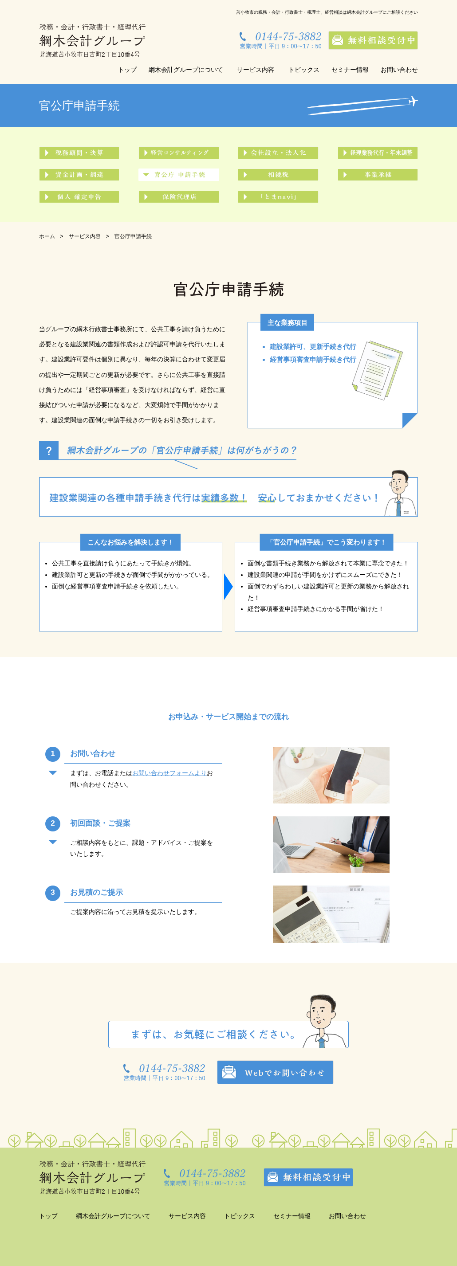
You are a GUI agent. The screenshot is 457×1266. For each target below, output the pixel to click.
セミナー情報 (350, 70)
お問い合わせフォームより (169, 773)
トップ (127, 70)
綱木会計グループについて (186, 70)
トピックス (303, 70)
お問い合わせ (399, 70)
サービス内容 (255, 70)
